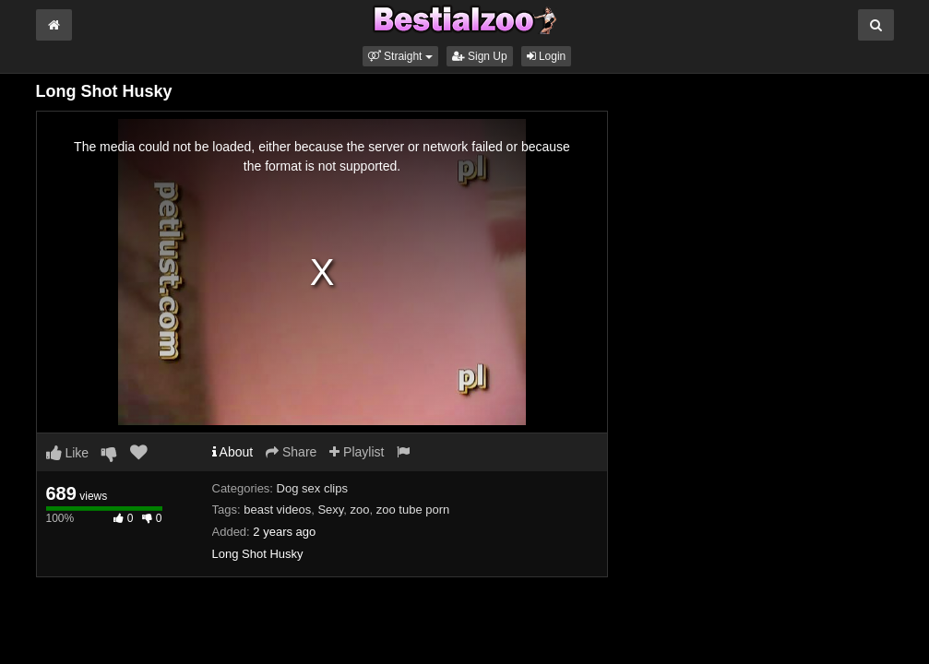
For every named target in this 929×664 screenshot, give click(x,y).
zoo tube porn (413, 509)
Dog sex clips (312, 488)
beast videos (277, 509)
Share (291, 452)
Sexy (330, 509)
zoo (360, 509)
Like (67, 452)
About (233, 452)
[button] (400, 56)
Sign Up (479, 56)
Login (546, 56)
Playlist (356, 452)
